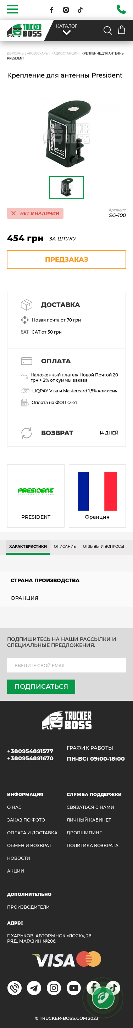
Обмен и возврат (29, 845)
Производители (28, 907)
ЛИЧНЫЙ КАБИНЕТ (89, 820)
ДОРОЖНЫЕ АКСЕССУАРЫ (28, 53)
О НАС (14, 807)
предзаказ (66, 259)
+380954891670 (30, 758)
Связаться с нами (90, 807)
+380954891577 (30, 751)
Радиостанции (65, 53)
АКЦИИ (15, 871)
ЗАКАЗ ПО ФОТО (26, 820)
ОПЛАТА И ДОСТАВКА (32, 832)
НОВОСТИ (18, 858)
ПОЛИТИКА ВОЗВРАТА (92, 845)
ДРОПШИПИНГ (84, 832)
